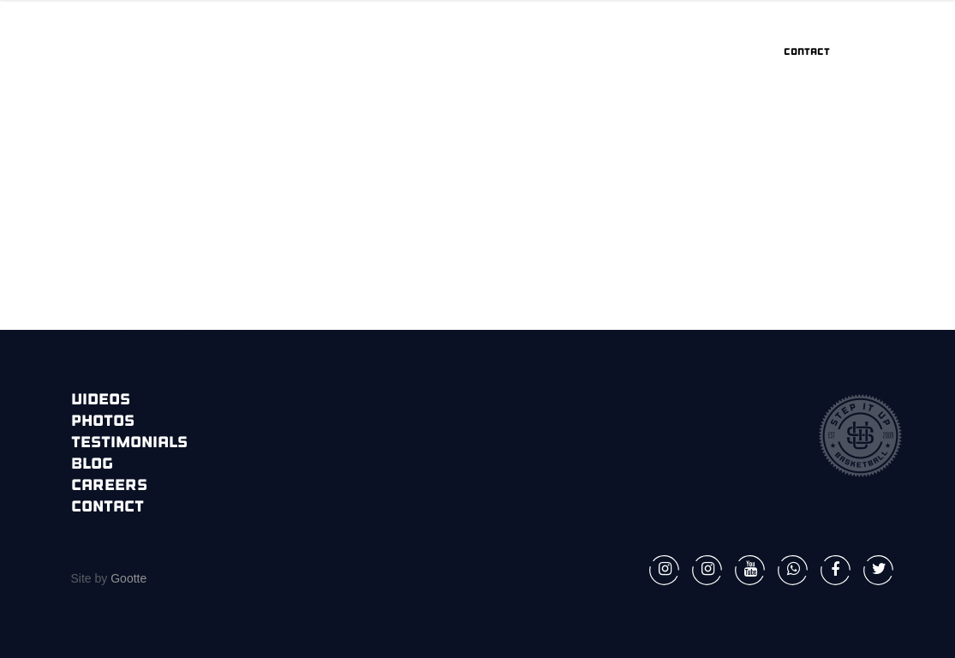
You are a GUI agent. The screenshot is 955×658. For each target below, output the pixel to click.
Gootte (126, 578)
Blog (92, 465)
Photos (102, 422)
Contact (107, 507)
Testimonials (129, 443)
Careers (109, 486)
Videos (100, 400)
